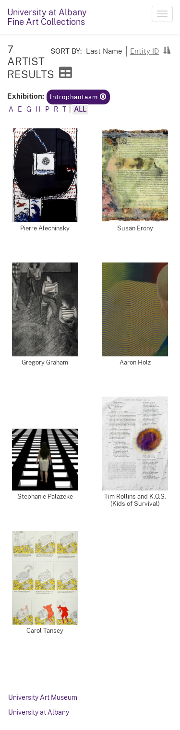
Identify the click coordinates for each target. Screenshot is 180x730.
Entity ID (144, 50)
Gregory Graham (45, 362)
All (80, 109)
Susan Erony (135, 228)
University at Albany (38, 712)
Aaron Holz (135, 362)
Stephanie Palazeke (45, 496)
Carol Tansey (44, 630)
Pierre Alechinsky (45, 228)
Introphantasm (78, 97)
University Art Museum (42, 697)
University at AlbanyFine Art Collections (47, 17)
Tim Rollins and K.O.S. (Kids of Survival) (135, 500)
